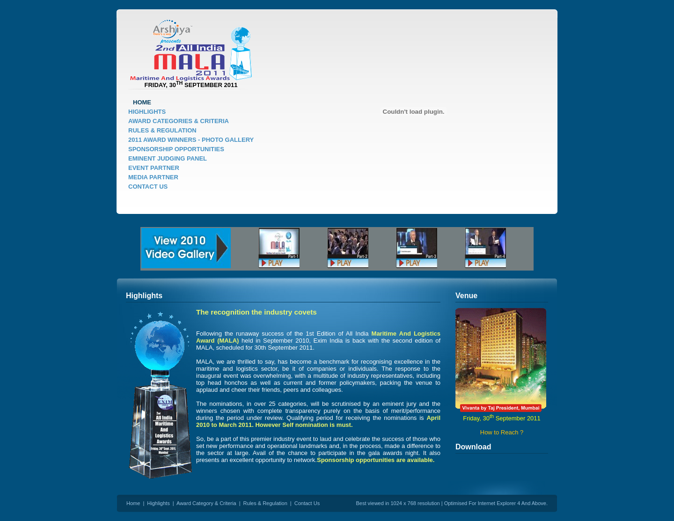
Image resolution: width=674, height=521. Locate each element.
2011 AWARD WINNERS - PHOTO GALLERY (191, 139)
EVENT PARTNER (153, 167)
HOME (142, 102)
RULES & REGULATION (162, 130)
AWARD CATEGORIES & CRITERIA (178, 121)
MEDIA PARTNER (153, 177)
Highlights (158, 503)
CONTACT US (148, 186)
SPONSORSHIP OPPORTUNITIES (176, 149)
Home (133, 503)
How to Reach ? (502, 432)
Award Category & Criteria (206, 503)
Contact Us (307, 503)
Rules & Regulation (265, 503)
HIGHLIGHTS (147, 111)
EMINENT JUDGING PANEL (167, 158)
